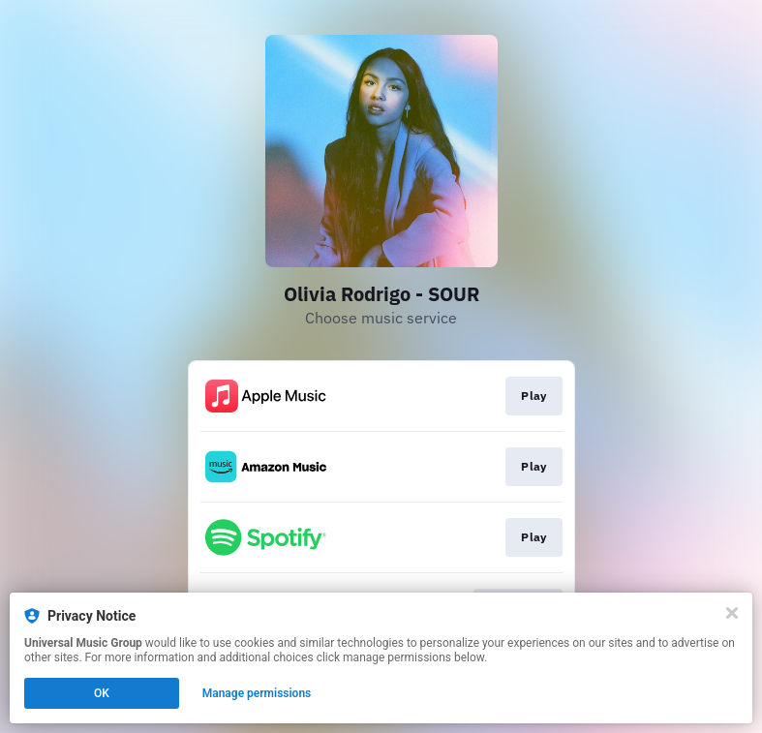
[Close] (731, 612)
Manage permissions (257, 693)
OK (101, 693)
